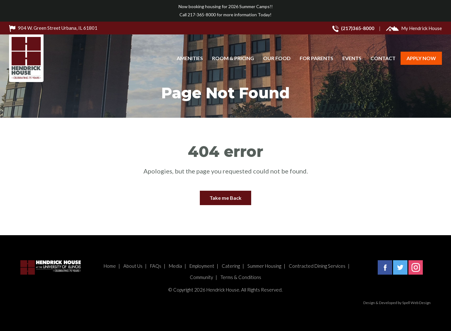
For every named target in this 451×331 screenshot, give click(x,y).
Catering (231, 266)
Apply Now (421, 58)
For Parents (316, 58)
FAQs (155, 266)
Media (175, 266)
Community (201, 277)
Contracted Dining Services (317, 266)
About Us (133, 266)
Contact (383, 58)
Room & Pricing (233, 58)
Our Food (277, 58)
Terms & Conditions (240, 277)
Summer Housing (264, 266)
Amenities (190, 58)
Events (351, 58)
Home (110, 266)
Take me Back (225, 198)
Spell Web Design (416, 302)
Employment (201, 266)
